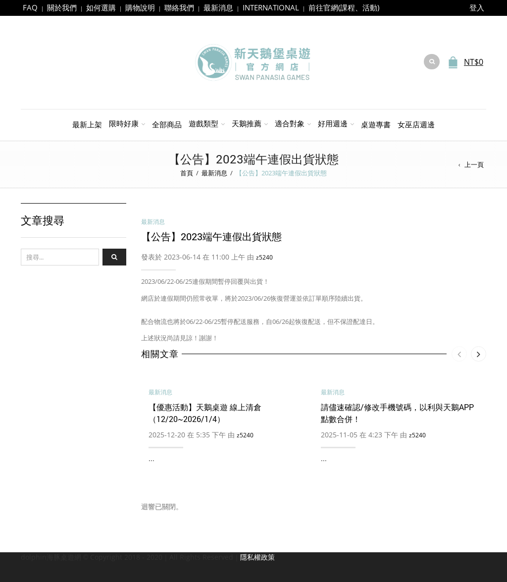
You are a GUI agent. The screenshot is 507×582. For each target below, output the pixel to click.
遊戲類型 (203, 123)
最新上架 (87, 124)
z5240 (264, 257)
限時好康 (124, 123)
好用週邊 (333, 123)
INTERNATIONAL (271, 7)
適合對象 (289, 123)
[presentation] (459, 354)
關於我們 (62, 7)
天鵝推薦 (246, 123)
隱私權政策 (257, 557)
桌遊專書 (376, 124)
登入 (476, 7)
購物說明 (140, 7)
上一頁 (474, 164)
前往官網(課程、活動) (343, 7)
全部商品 (167, 124)
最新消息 (218, 7)
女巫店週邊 (416, 124)
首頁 (186, 172)
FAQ (30, 7)
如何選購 (101, 7)
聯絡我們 (179, 7)
